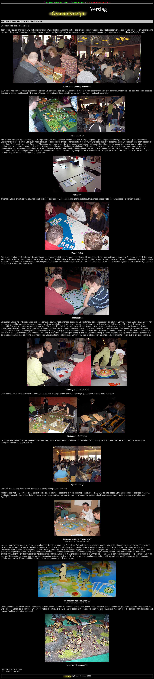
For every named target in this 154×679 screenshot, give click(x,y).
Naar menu (17, 671)
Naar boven (6, 671)
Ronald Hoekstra (80, 676)
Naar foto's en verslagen (11, 669)
